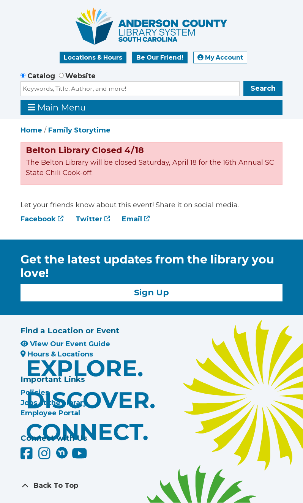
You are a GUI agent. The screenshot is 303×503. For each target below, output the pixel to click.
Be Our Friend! (159, 57)
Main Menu (57, 107)
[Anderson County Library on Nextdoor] (62, 452)
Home (31, 130)
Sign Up (151, 292)
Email (132, 219)
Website (80, 76)
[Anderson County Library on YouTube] (79, 456)
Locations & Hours (93, 57)
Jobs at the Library (54, 403)
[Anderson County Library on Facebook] (28, 456)
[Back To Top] (151, 485)
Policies (35, 392)
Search (263, 88)
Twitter (89, 219)
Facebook (38, 219)
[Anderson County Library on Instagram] (45, 456)
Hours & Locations (57, 354)
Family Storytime (79, 130)
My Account (220, 57)
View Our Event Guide (65, 344)
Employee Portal (50, 413)
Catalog (41, 76)
